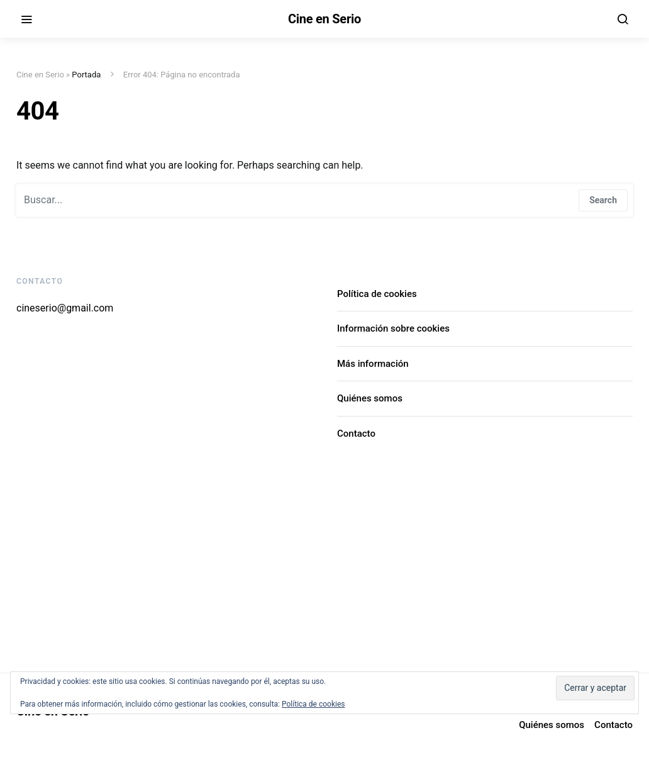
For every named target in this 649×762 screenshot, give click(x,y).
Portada (86, 74)
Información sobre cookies (393, 328)
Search (603, 200)
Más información (373, 363)
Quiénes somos (369, 398)
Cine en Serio (324, 18)
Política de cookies (377, 294)
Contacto (356, 433)
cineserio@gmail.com (64, 308)
